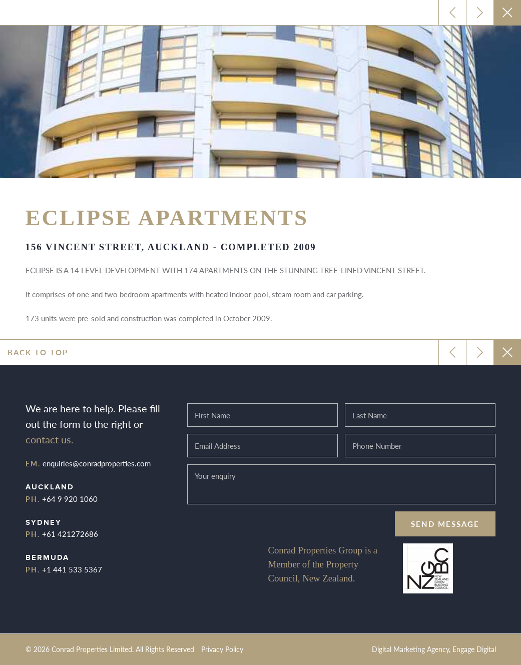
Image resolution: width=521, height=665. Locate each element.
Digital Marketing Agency (410, 649)
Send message (445, 523)
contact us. (50, 439)
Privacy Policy (222, 649)
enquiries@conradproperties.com (97, 463)
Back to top (38, 352)
